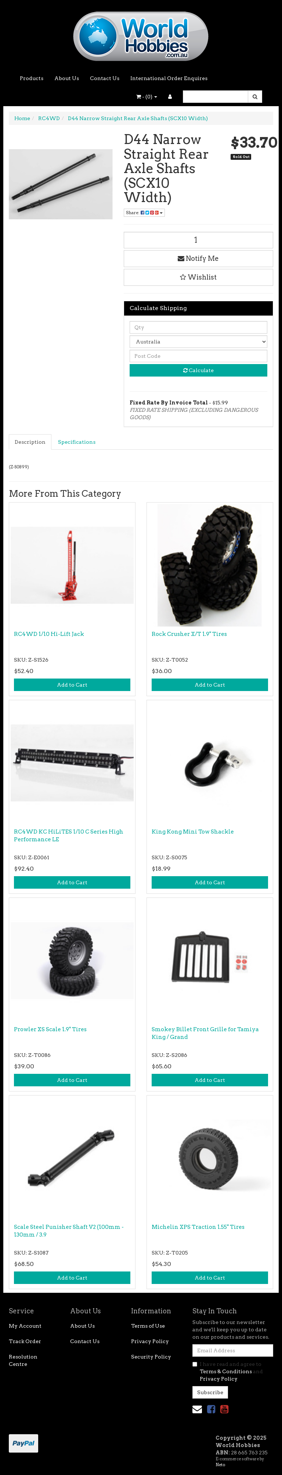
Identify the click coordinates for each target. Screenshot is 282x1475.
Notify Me (198, 258)
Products (31, 78)
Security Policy (151, 1357)
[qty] (199, 327)
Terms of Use (148, 1326)
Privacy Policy (150, 1341)
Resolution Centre (23, 1360)
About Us (66, 78)
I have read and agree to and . (227, 1371)
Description (30, 442)
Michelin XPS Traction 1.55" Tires (198, 1227)
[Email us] (197, 1409)
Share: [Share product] (144, 212)
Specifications (76, 442)
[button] (199, 277)
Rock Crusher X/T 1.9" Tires (189, 634)
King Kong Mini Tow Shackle (193, 831)
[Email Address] (232, 1350)
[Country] (199, 341)
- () (146, 97)
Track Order (25, 1341)
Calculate (198, 370)
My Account (25, 1326)
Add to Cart (72, 685)
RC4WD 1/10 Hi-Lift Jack (49, 634)
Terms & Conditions (226, 1371)
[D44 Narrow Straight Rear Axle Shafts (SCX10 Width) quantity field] (199, 240)
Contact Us (104, 78)
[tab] (30, 442)
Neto (220, 1464)
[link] (211, 1409)
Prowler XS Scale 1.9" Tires (50, 1029)
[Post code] (199, 356)
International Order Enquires (168, 78)
